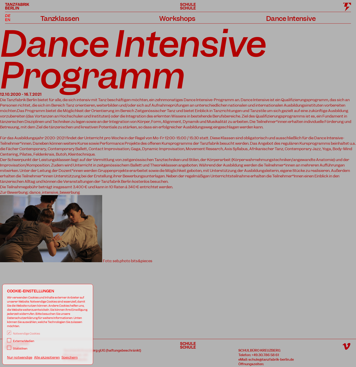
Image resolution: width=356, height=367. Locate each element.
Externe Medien (20, 341)
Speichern (70, 357)
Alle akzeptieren (47, 357)
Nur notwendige (19, 357)
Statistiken (17, 348)
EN (7, 19)
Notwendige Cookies (23, 333)
